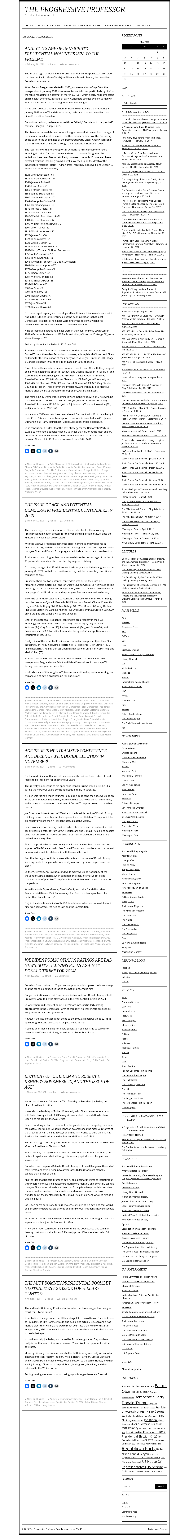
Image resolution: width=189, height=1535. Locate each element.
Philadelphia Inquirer (131, 803)
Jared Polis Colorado (78, 713)
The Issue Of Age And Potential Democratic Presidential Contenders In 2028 (69, 510)
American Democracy (60, 931)
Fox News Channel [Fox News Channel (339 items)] (147, 1408)
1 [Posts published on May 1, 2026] (157, 52)
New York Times (129, 794)
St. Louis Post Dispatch (133, 816)
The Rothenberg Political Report (137, 1102)
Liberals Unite (128, 1025)
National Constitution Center (135, 1210)
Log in (125, 1502)
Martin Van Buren (42, 482)
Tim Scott (84, 944)
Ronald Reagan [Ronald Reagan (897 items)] (139, 1454)
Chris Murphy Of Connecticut (89, 703)
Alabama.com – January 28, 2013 (137, 311)
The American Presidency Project (137, 1242)
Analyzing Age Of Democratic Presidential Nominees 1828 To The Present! (62, 54)
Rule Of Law (30, 944)
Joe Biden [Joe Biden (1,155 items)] (150, 1420)
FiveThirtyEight (129, 1020)
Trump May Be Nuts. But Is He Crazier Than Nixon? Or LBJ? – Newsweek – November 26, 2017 (143, 233)
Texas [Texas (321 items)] (163, 1458)
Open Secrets (128, 1224)
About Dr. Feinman (49, 25)
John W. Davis (65, 479)
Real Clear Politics (130, 1047)
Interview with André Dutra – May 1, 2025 (141, 431)
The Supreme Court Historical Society (139, 1247)
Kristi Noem (55, 934)
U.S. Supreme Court (131, 1353)
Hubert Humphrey (42, 476)
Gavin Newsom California (87, 709)
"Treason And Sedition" (61, 1260)
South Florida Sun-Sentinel (134, 812)
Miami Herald (128, 789)
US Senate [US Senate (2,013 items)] (154, 1466)
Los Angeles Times (131, 784)
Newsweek (127, 892)
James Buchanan (61, 476)
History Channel (129, 659)
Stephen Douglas (40, 488)
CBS (124, 640)
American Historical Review (135, 1170)
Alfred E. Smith (83, 464)
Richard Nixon (91, 1402)
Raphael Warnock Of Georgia (93, 731)
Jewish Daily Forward (132, 775)
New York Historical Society (135, 1219)
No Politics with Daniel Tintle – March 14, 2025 (144, 435)
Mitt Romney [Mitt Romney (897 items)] (130, 1428)
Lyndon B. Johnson (59, 1263)
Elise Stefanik (93, 931)
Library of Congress (131, 1286)
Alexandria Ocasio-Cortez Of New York (90, 700)
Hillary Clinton (74, 473)
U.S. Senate (127, 1348)
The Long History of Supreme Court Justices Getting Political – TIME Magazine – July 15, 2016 (143, 182)
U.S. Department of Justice (134, 1330)
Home (29, 25)
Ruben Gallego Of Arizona (58, 734)
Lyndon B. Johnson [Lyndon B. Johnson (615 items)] (152, 1424)
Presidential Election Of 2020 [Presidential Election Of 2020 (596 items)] (137, 1440)
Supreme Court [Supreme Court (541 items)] (129, 1457)
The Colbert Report (131, 718)
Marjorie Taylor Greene (92, 934)
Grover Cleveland (44, 473)
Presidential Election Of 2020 (96, 937)
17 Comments (68, 766)
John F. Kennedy (39, 479)
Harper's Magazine (131, 869)
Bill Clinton (38, 467)
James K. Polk (87, 476)
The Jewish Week (130, 826)
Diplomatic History (130, 1187)
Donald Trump (104, 467)
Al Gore (71, 464)
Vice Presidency (97, 944)
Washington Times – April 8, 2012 (138, 529)
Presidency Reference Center (135, 1233)
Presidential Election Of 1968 (38, 1266)
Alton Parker (97, 464)
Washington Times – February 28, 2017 (140, 533)
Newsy (125, 695)
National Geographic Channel (136, 682)
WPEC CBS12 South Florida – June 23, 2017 (142, 542)
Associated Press (130, 627)
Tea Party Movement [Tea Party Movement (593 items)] (148, 1457)
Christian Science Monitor (134, 757)
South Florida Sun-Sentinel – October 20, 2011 (144, 480)
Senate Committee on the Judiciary (138, 1316)
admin (53, 766)
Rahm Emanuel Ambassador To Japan (60, 731)
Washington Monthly (131, 951)
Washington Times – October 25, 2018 (140, 538)
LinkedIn (126, 977)
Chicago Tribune (129, 752)
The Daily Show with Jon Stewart (137, 723)
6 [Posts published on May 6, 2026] (144, 57)
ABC (124, 617)
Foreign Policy (128, 864)
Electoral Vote (128, 1011)
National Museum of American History (140, 1302)
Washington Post (130, 830)
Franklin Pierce (75, 470)
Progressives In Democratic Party (76, 1060)
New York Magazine (131, 883)
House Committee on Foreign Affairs (139, 1276)
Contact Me (143, 25)
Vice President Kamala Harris (85, 734)
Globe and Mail (129, 762)
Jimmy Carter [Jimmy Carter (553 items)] (137, 1420)
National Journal (129, 1029)
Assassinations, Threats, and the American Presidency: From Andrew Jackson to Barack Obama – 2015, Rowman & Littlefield (143, 281)
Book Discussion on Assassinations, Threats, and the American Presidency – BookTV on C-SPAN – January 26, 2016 (143, 561)
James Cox (75, 476)
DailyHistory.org (129, 1183)
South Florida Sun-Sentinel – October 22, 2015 (144, 484)
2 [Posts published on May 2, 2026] (163, 52)
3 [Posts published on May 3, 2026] (125, 57)
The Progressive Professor (75, 9)
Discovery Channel (130, 649)
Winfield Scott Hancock (99, 488)
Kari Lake (43, 934)
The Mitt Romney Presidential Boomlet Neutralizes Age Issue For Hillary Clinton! (68, 1288)
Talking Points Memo (132, 714)
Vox (123, 727)
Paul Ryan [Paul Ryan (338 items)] (143, 1428)
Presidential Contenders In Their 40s (88, 725)
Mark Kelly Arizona (47, 722)
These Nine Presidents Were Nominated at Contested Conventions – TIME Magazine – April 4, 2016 (142, 222)
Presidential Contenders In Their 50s (42, 728)
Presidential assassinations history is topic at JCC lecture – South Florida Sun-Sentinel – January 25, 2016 (143, 443)
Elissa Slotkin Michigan (62, 709)
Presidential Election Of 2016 (69, 1402)
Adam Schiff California (60, 700)
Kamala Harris (80, 479)
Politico (125, 1034)
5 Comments (63, 975)
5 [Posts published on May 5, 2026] (138, 57)
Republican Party (61, 940)
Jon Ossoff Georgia (57, 716)
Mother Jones (128, 874)
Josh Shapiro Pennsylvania (70, 719)
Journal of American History (135, 1196)
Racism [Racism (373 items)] (158, 1444)
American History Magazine (135, 851)
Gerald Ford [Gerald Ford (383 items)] (138, 1416)
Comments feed (129, 1511)
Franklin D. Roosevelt (57, 470)
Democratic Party (52, 467)
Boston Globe (128, 748)
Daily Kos (126, 1006)
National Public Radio (132, 686)
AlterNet (126, 622)
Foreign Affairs (129, 860)
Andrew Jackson (57, 1399)
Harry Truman (59, 473)
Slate (124, 1061)
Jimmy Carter (101, 476)
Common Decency (98, 1260)
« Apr (124, 87)
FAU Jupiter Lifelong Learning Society (139, 972)
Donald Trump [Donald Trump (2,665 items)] (135, 1402)
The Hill (125, 1089)
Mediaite (126, 672)
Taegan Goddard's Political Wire (137, 1070)
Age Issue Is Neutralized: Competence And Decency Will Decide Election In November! (66, 756)
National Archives (130, 1290)
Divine (151, 1529)
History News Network (132, 1134)
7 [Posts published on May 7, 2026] (151, 57)
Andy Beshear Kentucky (36, 703)
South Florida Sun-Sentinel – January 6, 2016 (143, 458)
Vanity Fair (127, 947)
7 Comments (68, 520)
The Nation (127, 919)
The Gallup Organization (133, 1084)
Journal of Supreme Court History (137, 1201)
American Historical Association (137, 1166)
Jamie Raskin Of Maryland (55, 713)
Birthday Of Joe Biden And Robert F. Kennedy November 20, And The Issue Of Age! (67, 1082)
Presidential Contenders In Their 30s (52, 725)
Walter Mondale (56, 488)
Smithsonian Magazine (132, 906)
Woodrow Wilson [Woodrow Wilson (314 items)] (144, 1471)
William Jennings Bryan (76, 488)
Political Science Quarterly (134, 897)
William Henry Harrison (45, 1405)
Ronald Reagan (95, 485)
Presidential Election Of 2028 (73, 485)
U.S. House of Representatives (136, 1344)
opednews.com (129, 700)
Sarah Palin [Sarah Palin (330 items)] (154, 1454)
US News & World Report (134, 942)
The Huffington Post (131, 1093)
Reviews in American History (135, 1238)
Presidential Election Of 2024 (44, 485)
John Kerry (53, 479)
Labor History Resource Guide (136, 1205)
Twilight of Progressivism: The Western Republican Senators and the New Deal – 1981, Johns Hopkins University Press (144, 292)
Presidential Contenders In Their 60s (77, 728)
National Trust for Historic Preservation (140, 1215)
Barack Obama (55, 703)
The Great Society (41, 1270)
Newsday (126, 798)
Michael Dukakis (59, 482)
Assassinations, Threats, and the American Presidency (97, 25)
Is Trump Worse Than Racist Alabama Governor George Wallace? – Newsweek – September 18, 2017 (142, 156)
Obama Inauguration (131, 1369)
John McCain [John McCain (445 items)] (136, 1424)
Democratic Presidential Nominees (79, 467)
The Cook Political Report (134, 1075)
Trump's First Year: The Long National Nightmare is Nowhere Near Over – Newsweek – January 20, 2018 (144, 243)
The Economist (129, 915)
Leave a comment (71, 64)
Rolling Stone (128, 901)
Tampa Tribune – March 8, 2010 (137, 496)
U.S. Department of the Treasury (137, 1339)
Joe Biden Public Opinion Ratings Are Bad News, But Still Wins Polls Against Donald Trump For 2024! (68, 965)
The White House (130, 1325)
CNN (124, 645)
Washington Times (131, 835)
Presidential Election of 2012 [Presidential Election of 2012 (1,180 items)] (146, 1432)
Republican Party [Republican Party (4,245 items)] (139, 1448)
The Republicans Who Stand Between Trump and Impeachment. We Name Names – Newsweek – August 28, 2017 (143, 193)
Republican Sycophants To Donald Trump (90, 940)
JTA (123, 663)
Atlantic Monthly (129, 855)
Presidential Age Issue (78, 482)
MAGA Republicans (71, 934)
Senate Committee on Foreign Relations (141, 1312)
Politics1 (126, 1038)
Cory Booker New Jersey (56, 706)
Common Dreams (130, 1002)
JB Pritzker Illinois (97, 713)
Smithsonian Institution (133, 1321)
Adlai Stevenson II (58, 464)
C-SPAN (125, 636)
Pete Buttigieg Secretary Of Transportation (77, 722)
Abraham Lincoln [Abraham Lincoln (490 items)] (130, 1386)
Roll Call (125, 1052)
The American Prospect (133, 910)
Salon (124, 1057)
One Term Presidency (79, 1263)
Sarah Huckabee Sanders (49, 944)
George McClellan (91, 470)
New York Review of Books (135, 887)
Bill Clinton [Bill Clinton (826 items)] (142, 1392)
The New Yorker (129, 929)
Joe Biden (105, 931)
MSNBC (125, 677)
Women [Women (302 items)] (134, 1471)
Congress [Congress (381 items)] (154, 1392)
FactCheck (127, 1015)
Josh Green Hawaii (48, 719)
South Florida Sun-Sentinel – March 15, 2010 (143, 467)
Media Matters (129, 668)
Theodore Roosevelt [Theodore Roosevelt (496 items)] (132, 1462)
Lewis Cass (93, 479)
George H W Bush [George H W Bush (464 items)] (145, 1411)
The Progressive (129, 933)
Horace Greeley (89, 473)
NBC (124, 691)
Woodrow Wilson (33, 491)
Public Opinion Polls (102, 1060)
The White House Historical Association (140, 1251)
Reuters (125, 709)
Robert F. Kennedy (91, 1266)
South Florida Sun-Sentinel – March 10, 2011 (143, 463)
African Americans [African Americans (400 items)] (146, 1386)
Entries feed (127, 1507)
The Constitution (70, 944)
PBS (124, 704)
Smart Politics (128, 1066)
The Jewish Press (130, 821)
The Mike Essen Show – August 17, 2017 (141, 516)
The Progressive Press (132, 1098)
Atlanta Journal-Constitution (135, 743)
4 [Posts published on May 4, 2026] (131, 57)
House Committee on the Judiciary (138, 1281)
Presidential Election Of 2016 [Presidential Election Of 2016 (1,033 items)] (141, 1436)
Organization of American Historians (139, 1228)
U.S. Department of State (134, 1334)
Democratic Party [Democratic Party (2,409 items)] (149, 1396)
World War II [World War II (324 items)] (157, 1471)
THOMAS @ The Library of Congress (139, 1256)
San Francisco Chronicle (133, 807)
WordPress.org (129, 1516)
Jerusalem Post (129, 771)
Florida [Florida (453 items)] (136, 1407)
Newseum (126, 1307)
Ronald (53, 64)
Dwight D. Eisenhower (35, 470)
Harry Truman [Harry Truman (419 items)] (150, 1416)
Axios (124, 997)
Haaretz (125, 766)
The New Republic (130, 924)
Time (124, 938)
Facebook (126, 967)
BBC (124, 631)
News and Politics (35, 464)
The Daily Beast (129, 1080)
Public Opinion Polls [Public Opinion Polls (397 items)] (146, 1444)
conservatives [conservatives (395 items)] (128, 1397)
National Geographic (131, 878)
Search (161, 1486)
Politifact (126, 1043)
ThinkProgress (128, 1107)
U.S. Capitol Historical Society (135, 1260)
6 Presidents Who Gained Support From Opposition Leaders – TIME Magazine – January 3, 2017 (144, 130)
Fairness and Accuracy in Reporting (138, 654)
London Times (129, 780)
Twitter (125, 981)
